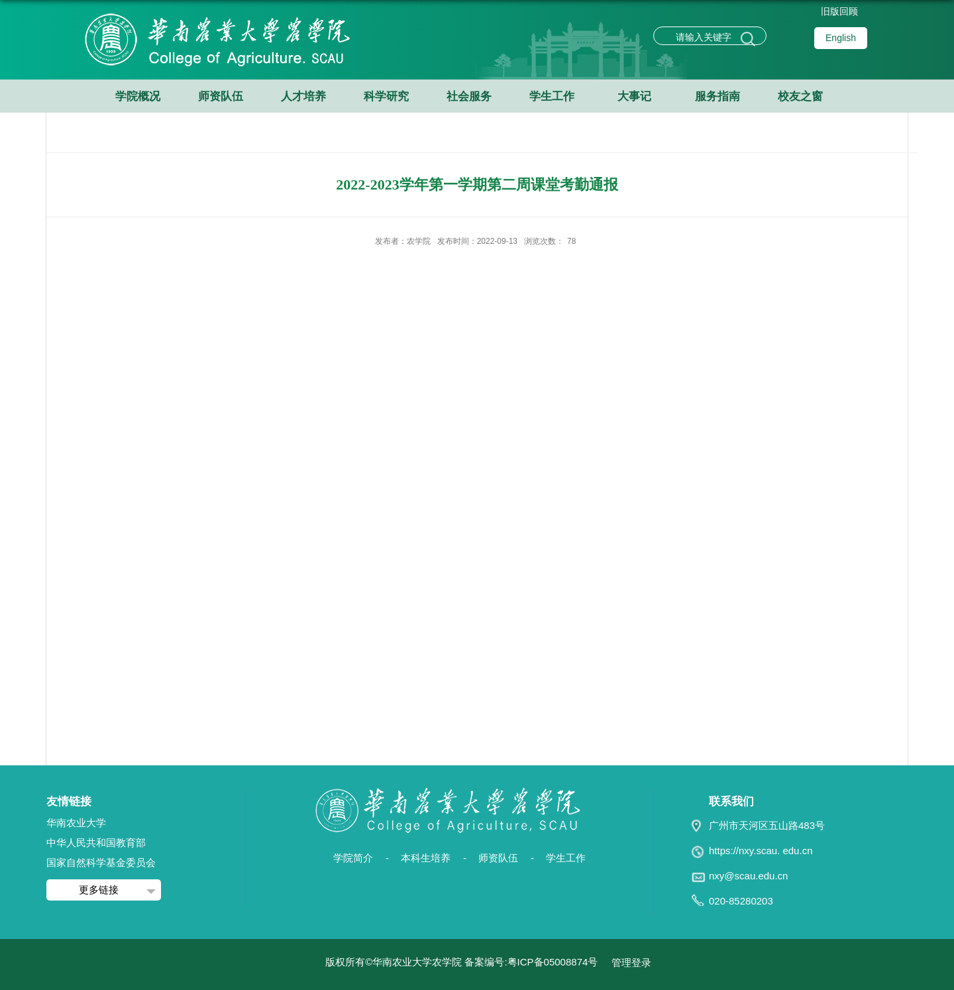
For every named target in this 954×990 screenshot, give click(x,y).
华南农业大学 (76, 822)
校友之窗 (800, 96)
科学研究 (386, 96)
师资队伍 (220, 96)
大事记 (634, 96)
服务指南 (717, 96)
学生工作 (551, 96)
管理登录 (631, 962)
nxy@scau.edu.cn (748, 875)
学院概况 (137, 96)
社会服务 (469, 96)
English (840, 37)
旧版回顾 (839, 11)
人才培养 (303, 96)
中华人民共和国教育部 (96, 842)
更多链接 (99, 889)
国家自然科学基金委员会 (101, 862)
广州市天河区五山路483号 (767, 825)
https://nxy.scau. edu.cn (760, 850)
